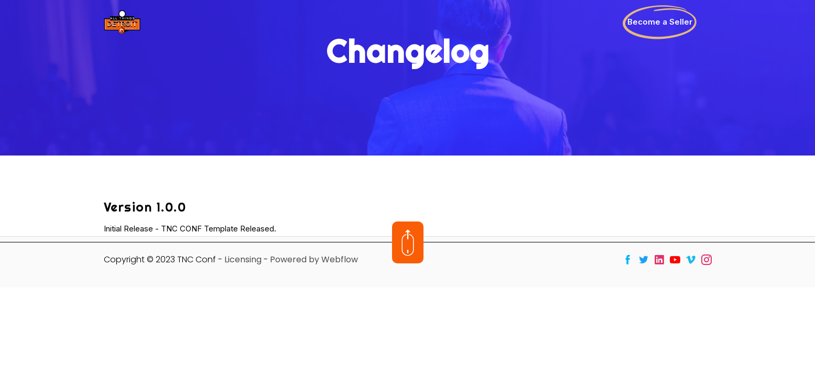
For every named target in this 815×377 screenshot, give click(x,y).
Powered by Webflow (314, 259)
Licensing (243, 259)
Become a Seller (659, 22)
